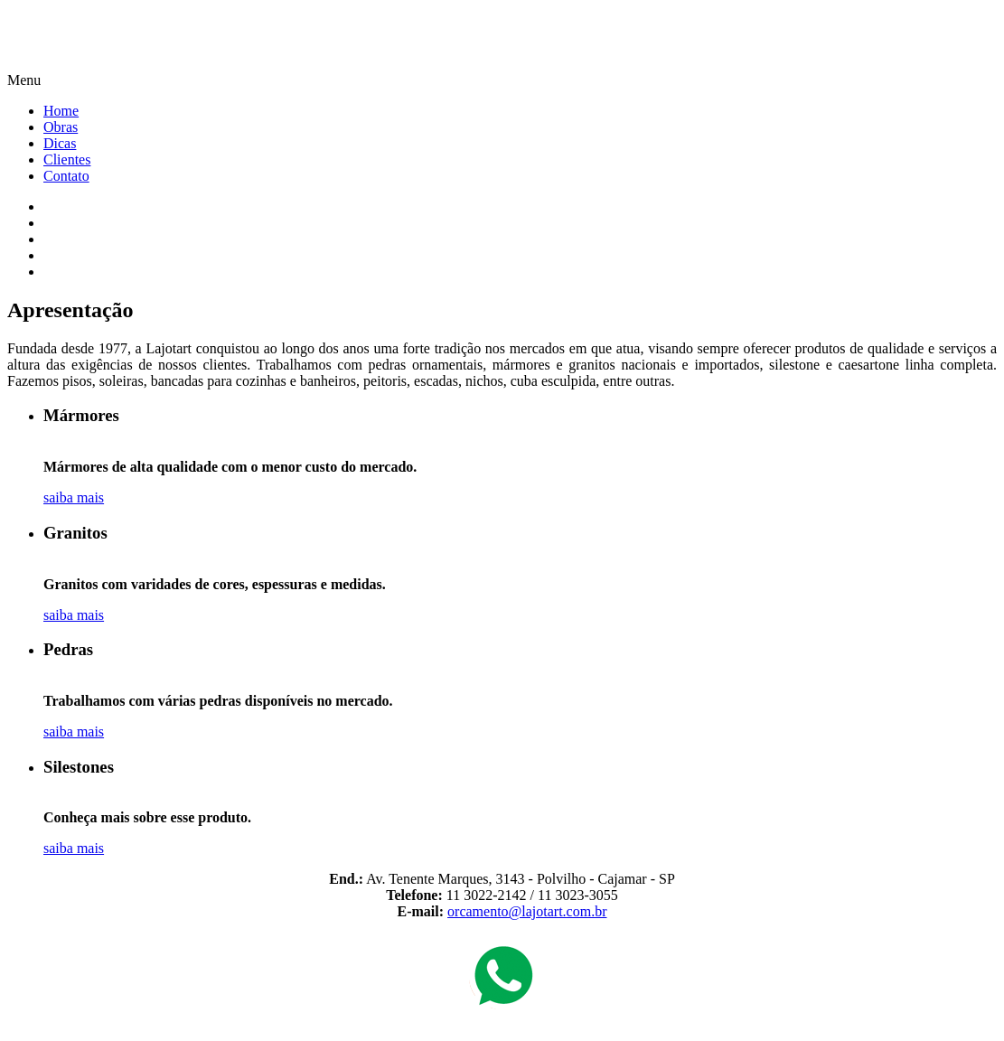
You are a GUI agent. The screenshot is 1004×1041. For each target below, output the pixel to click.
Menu (24, 80)
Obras (60, 127)
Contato (66, 175)
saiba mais (73, 497)
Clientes (66, 159)
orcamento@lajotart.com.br (526, 911)
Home (61, 110)
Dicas (59, 143)
